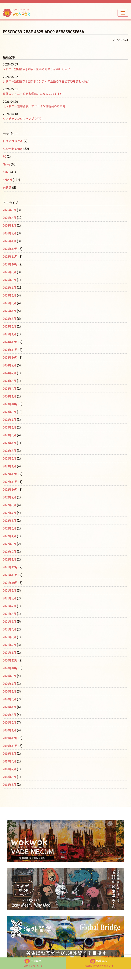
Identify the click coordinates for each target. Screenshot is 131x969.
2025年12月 (11, 248)
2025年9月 (10, 272)
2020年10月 (11, 668)
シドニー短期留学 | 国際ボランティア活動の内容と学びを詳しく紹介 (49, 81)
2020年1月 (10, 730)
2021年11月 (11, 574)
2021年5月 (10, 621)
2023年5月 (10, 435)
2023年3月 (10, 450)
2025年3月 (10, 318)
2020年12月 (11, 660)
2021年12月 (11, 567)
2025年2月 (10, 326)
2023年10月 (11, 404)
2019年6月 (10, 753)
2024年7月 (10, 372)
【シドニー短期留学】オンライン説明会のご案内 (36, 106)
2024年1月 (10, 396)
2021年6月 (10, 613)
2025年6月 (10, 295)
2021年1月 (10, 652)
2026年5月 (10, 209)
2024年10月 (11, 357)
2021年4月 (10, 629)
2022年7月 (10, 512)
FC (4, 156)
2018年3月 (10, 784)
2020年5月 (10, 699)
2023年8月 (10, 411)
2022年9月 (10, 497)
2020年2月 (10, 722)
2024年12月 (11, 341)
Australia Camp (14, 148)
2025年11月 (11, 256)
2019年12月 (11, 737)
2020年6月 (10, 691)
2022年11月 (11, 481)
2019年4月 (10, 761)
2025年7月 (10, 287)
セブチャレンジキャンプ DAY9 (23, 118)
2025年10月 (11, 264)
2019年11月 (11, 745)
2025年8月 (10, 279)
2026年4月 (10, 217)
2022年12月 (11, 473)
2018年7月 (10, 769)
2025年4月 (10, 310)
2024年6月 (10, 380)
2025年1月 (10, 334)
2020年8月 (10, 675)
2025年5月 (10, 303)
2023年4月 (10, 442)
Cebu (6, 171)
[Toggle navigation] (123, 13)
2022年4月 (10, 536)
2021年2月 (10, 644)
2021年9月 (10, 590)
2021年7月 (10, 605)
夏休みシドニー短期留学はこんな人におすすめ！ (36, 93)
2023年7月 (10, 419)
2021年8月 (10, 598)
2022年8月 (10, 504)
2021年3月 (10, 636)
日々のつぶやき (13, 140)
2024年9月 (10, 365)
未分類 (7, 187)
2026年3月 (10, 225)
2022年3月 (10, 543)
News (7, 164)
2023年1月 (10, 466)
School (8, 179)
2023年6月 (10, 427)
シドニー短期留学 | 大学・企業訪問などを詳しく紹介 (39, 68)
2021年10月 (11, 582)
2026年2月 (10, 233)
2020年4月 (10, 706)
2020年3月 (10, 714)
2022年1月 (10, 559)
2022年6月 (10, 520)
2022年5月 (10, 528)
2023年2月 (10, 458)
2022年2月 (10, 551)
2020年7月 (10, 683)
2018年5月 (10, 776)
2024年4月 (10, 388)
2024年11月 (11, 349)
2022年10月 (11, 489)
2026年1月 (10, 240)
